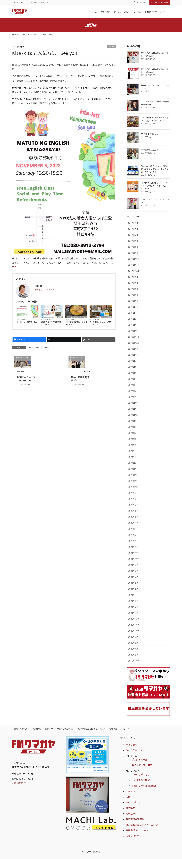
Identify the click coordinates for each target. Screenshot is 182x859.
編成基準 (49, 728)
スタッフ (130, 791)
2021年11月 (134, 553)
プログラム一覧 (139, 759)
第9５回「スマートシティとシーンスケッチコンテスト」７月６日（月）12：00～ (155, 168)
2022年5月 (133, 517)
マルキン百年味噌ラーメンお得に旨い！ (76, 323)
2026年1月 (133, 253)
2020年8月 (133, 642)
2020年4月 (133, 648)
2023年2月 (133, 463)
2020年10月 (134, 630)
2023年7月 (133, 433)
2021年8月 (133, 570)
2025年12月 (134, 259)
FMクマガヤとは (21, 728)
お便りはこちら (159, 2)
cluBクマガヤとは (141, 774)
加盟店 (111, 46)
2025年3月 (133, 313)
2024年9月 (133, 349)
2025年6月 (133, 295)
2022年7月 (133, 505)
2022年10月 (134, 487)
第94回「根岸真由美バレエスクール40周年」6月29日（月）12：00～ (155, 185)
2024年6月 (133, 367)
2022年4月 (133, 522)
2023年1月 (133, 469)
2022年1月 (133, 541)
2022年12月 (134, 475)
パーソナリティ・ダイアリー (77, 317)
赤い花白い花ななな (150, 133)
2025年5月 (133, 301)
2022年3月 (133, 529)
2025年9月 (133, 277)
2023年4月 (133, 451)
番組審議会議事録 (65, 728)
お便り (129, 796)
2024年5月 (133, 373)
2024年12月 (134, 331)
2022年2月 (133, 535)
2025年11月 (134, 265)
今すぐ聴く (131, 744)
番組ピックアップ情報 (104, 317)
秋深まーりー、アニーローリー (26, 379)
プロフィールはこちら (44, 290)
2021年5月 (133, 588)
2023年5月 (133, 445)
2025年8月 (133, 283)
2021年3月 (133, 601)
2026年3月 (133, 241)
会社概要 (37, 728)
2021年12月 (134, 547)
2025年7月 (133, 289)
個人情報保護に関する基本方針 (91, 728)
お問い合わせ (19, 783)
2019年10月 (134, 660)
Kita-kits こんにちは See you (26, 323)
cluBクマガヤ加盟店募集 (144, 785)
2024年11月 (134, 337)
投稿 (37, 347)
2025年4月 (133, 307)
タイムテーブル (134, 750)
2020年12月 (134, 618)
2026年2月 (133, 247)
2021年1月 (133, 612)
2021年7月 (133, 576)
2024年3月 (133, 385)
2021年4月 (133, 595)
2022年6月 (133, 511)
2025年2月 (133, 319)
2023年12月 (134, 403)
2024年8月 (133, 355)
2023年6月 (133, 439)
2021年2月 (133, 607)
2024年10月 (134, 343)
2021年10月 (134, 559)
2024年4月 (133, 379)
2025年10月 (134, 271)
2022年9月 (133, 493)
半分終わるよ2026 (149, 149)
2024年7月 (133, 361)
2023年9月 (133, 421)
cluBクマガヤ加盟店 (142, 780)
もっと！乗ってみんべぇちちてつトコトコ (100, 323)
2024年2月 (133, 391)
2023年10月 (134, 415)
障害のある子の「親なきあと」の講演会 (51, 323)
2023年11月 (134, 409)
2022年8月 (133, 499)
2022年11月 (134, 481)
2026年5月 (133, 229)
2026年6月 (133, 223)
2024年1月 (133, 397)
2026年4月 (133, 235)
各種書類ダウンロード (119, 728)
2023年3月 (133, 457)
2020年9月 (133, 636)
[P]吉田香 (45, 347)
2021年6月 (133, 582)
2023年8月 (133, 427)
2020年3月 (133, 655)
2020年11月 (134, 624)
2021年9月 (133, 565)
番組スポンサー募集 (142, 765)
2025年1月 (133, 325)
